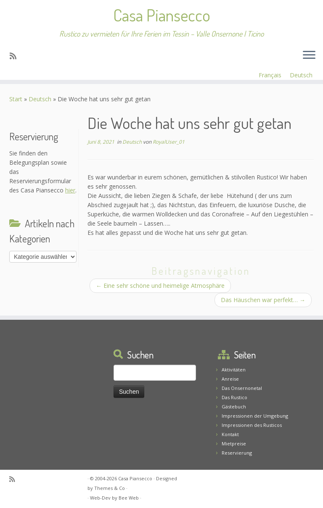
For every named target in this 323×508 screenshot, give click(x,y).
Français (270, 75)
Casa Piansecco (161, 15)
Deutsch (301, 75)
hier (70, 190)
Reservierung (237, 453)
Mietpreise (234, 443)
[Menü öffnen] (309, 55)
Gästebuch (234, 406)
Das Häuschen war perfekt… (263, 300)
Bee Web (129, 498)
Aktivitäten (234, 369)
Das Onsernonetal (242, 388)
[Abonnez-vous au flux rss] (16, 56)
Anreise (230, 379)
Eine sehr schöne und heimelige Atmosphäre (160, 286)
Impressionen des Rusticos (252, 425)
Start (15, 99)
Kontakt (230, 434)
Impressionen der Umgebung (255, 416)
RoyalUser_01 (169, 141)
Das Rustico (234, 397)
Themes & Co (109, 488)
